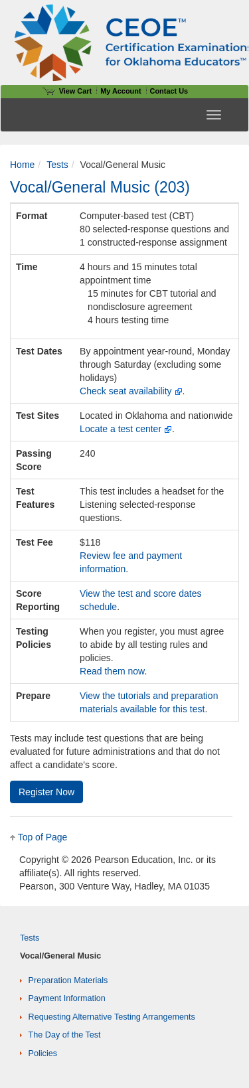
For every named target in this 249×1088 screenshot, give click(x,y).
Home (22, 164)
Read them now (112, 671)
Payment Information (67, 998)
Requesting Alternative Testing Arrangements (112, 1017)
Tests (57, 164)
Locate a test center (120, 429)
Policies (43, 1053)
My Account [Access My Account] (120, 91)
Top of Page (43, 837)
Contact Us (169, 91)
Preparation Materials (68, 980)
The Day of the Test (65, 1035)
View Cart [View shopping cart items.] (67, 91)
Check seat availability (126, 391)
